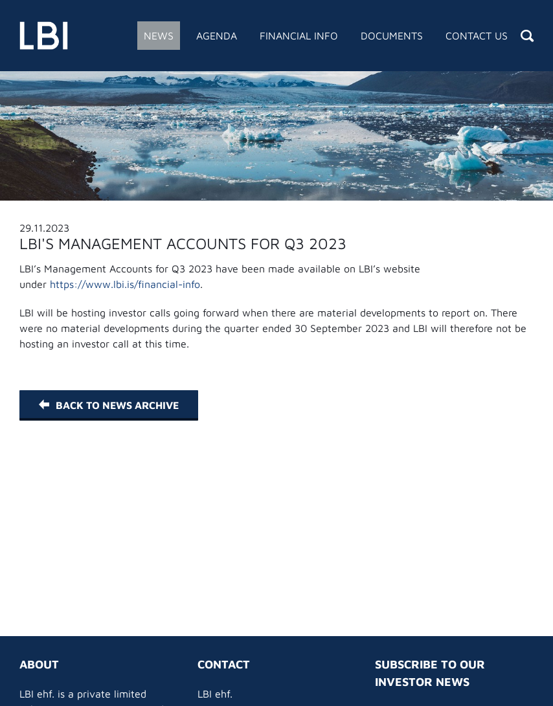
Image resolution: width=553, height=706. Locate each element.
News (159, 35)
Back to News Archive (109, 405)
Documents (392, 35)
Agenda (216, 35)
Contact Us (477, 35)
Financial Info (299, 35)
